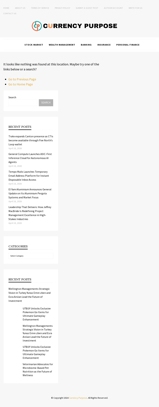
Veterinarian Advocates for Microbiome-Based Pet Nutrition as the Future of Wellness (38, 369)
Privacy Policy (62, 8)
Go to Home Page (20, 84)
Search (12, 97)
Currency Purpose (78, 397)
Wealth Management (62, 44)
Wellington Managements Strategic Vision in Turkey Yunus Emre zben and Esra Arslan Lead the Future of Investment (29, 294)
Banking (86, 44)
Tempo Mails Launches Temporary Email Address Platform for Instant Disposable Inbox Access (28, 175)
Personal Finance (128, 44)
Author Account (113, 8)
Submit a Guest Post (87, 8)
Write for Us (135, 8)
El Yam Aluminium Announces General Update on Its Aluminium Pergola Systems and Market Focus (30, 193)
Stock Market (33, 44)
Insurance (104, 44)
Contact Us (9, 13)
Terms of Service (40, 8)
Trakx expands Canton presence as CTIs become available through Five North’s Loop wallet (30, 140)
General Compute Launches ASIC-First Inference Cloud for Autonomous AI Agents (30, 158)
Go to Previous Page (22, 79)
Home (6, 8)
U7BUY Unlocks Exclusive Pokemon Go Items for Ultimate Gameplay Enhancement (37, 314)
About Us (20, 8)
